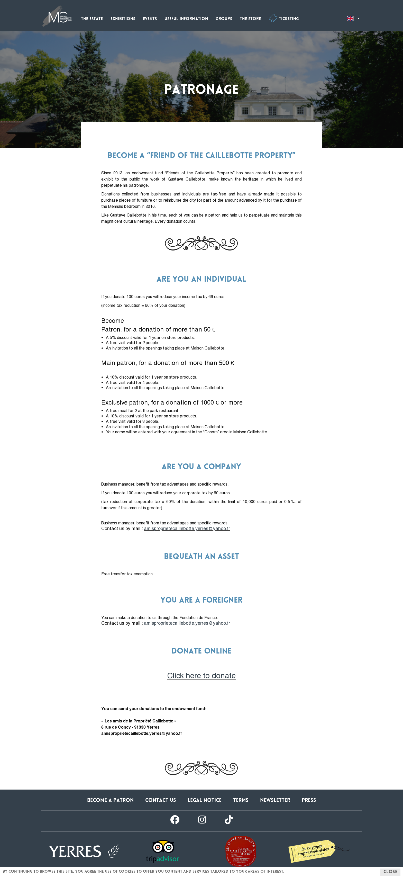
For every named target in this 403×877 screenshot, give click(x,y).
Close (390, 872)
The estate (92, 19)
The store (250, 19)
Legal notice (205, 800)
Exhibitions (123, 19)
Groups (224, 19)
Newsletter (275, 800)
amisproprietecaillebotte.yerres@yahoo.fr (187, 528)
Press (309, 800)
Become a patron (110, 800)
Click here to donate (201, 675)
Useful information (186, 19)
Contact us (160, 800)
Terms (241, 800)
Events (150, 19)
